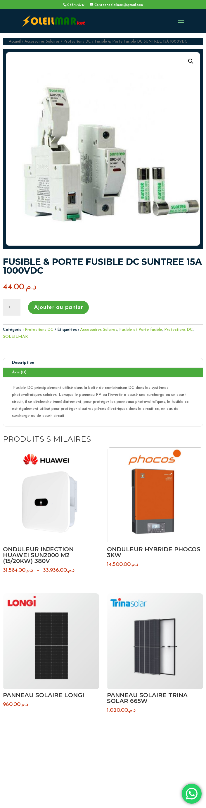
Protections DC (77, 41)
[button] (191, 61)
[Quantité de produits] (11, 307)
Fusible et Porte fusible (140, 330)
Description (23, 363)
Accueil (15, 41)
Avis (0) (19, 372)
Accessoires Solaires (42, 41)
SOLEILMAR (15, 337)
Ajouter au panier (58, 307)
